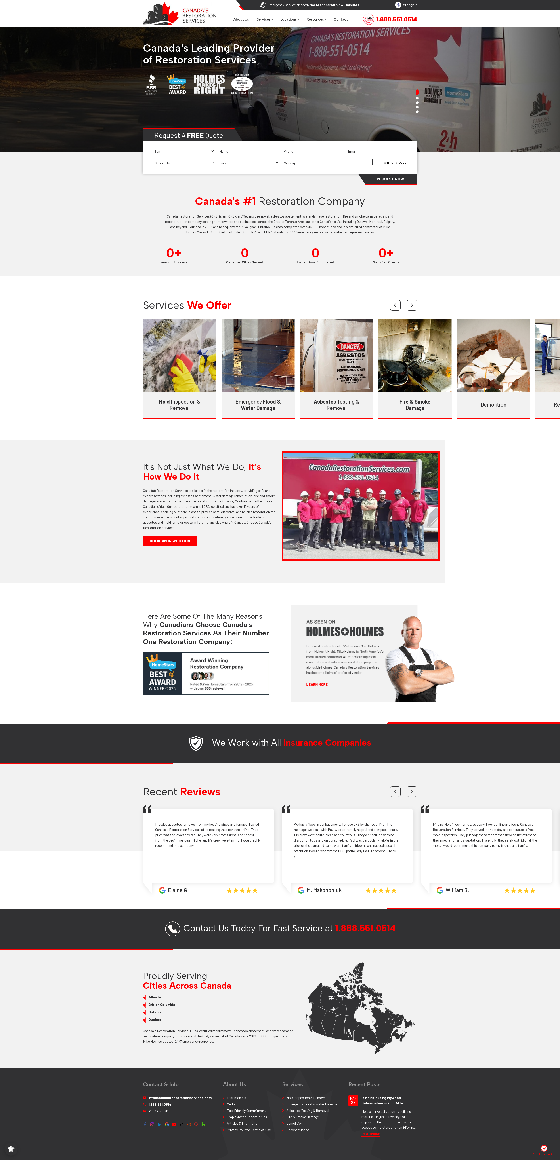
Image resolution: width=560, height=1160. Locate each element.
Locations (288, 19)
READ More (370, 1134)
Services (264, 19)
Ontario (140, 1012)
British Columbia (147, 1004)
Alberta (140, 997)
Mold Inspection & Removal (306, 1098)
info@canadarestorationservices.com (177, 1098)
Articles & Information (243, 1123)
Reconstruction (86, 404)
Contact (341, 19)
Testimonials (236, 1098)
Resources (315, 19)
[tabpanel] (280, 89)
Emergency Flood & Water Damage (311, 1104)
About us (241, 19)
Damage (400, 404)
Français (406, 5)
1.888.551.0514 (365, 943)
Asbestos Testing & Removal (307, 1110)
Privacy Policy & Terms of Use (249, 1130)
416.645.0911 (155, 1111)
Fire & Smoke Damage (302, 1117)
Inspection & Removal (165, 404)
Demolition (479, 404)
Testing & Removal (321, 404)
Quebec (140, 1019)
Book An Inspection (155, 541)
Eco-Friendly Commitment (246, 1110)
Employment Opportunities (247, 1117)
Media (231, 1104)
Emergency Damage (243, 404)
